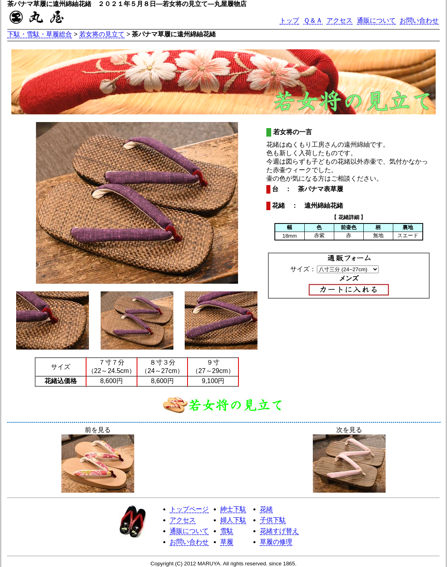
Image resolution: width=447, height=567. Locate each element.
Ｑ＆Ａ (313, 20)
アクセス (339, 20)
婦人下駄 (233, 519)
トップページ (189, 509)
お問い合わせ (419, 20)
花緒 (266, 509)
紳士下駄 (233, 509)
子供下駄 (273, 519)
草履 (226, 541)
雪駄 (226, 530)
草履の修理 (276, 541)
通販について (376, 20)
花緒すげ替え (279, 530)
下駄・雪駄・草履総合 (39, 34)
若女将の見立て (101, 34)
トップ (289, 20)
